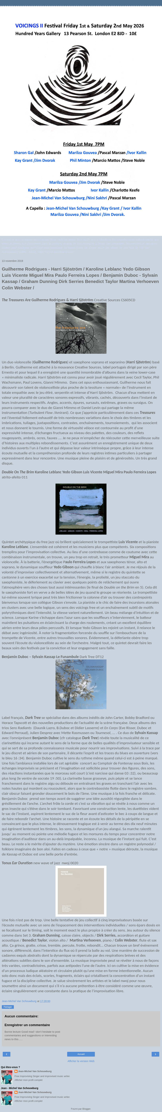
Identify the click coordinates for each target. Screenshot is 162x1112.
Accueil (81, 1054)
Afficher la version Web (81, 1061)
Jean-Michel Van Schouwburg (35, 1071)
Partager (8, 1007)
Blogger (86, 1108)
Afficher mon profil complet (29, 1080)
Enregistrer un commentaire (27, 1025)
